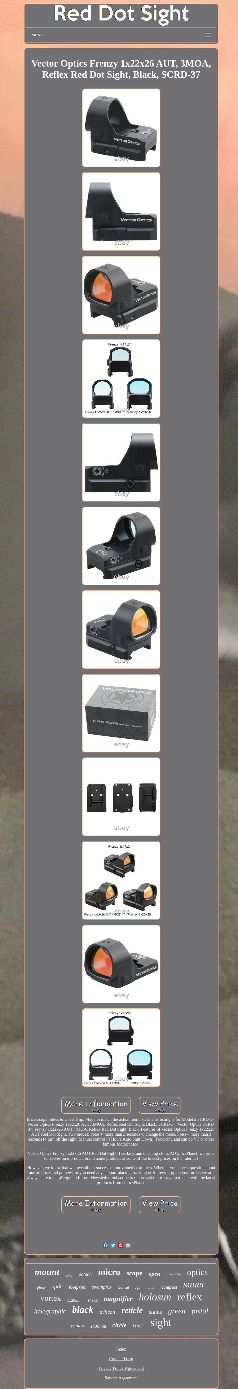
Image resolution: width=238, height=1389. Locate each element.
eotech (85, 1274)
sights (155, 1312)
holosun (155, 1297)
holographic (50, 1311)
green (177, 1311)
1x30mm (98, 1326)
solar (69, 1275)
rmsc (138, 1325)
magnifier (118, 1299)
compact (169, 1287)
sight (160, 1323)
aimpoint (173, 1274)
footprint (77, 1287)
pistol (200, 1311)
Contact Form (121, 1358)
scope (134, 1273)
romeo (77, 1326)
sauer (194, 1284)
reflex (190, 1297)
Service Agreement (121, 1378)
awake (151, 1288)
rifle (137, 1288)
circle (119, 1325)
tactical (123, 1287)
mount (47, 1272)
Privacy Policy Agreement (121, 1368)
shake (93, 1300)
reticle (132, 1310)
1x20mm (74, 1300)
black (83, 1309)
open (154, 1273)
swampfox (102, 1287)
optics (197, 1272)
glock (41, 1287)
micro (109, 1272)
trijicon (107, 1312)
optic (57, 1286)
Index (121, 1349)
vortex (50, 1298)
